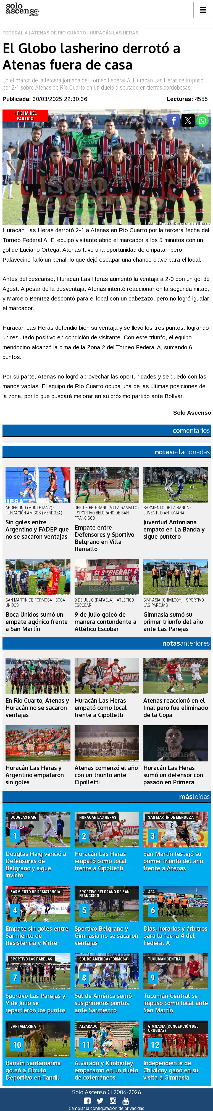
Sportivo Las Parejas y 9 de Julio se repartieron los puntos (36, 1003)
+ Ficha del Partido (25, 116)
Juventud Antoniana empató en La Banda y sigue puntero (174, 529)
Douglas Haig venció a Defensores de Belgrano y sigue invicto (36, 864)
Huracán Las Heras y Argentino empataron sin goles (35, 775)
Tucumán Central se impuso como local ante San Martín (175, 1003)
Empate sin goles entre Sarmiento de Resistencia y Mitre (37, 935)
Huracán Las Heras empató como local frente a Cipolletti (101, 707)
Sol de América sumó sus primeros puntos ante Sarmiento (103, 1003)
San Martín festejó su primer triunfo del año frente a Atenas (173, 861)
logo (22, 9)
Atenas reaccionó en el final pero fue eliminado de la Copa (175, 707)
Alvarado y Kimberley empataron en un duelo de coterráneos (106, 1070)
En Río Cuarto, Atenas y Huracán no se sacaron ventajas (37, 707)
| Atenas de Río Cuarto (57, 33)
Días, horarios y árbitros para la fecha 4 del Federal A (175, 935)
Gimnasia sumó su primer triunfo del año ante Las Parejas (173, 621)
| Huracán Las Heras (112, 33)
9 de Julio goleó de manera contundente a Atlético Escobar (105, 621)
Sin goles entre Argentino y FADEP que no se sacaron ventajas (37, 529)
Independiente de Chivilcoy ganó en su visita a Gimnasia (170, 1070)
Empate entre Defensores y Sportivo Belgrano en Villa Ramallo (104, 538)
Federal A (15, 33)
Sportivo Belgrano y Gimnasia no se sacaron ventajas (106, 935)
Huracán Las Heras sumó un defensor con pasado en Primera (173, 775)
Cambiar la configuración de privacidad (106, 1108)
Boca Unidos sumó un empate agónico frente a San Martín (37, 621)
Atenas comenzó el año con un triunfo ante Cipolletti (106, 775)
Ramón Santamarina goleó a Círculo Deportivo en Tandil (33, 1070)
